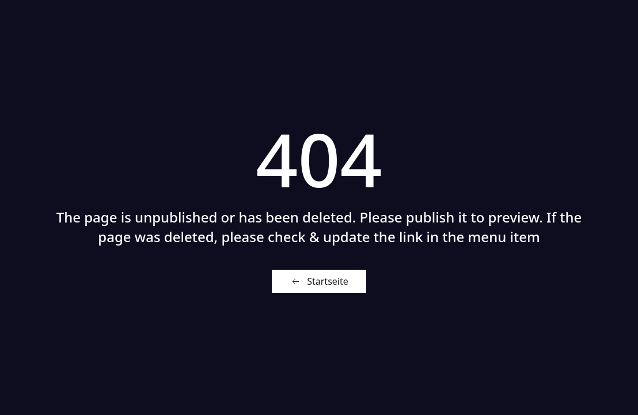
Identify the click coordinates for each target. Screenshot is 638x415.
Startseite (319, 281)
